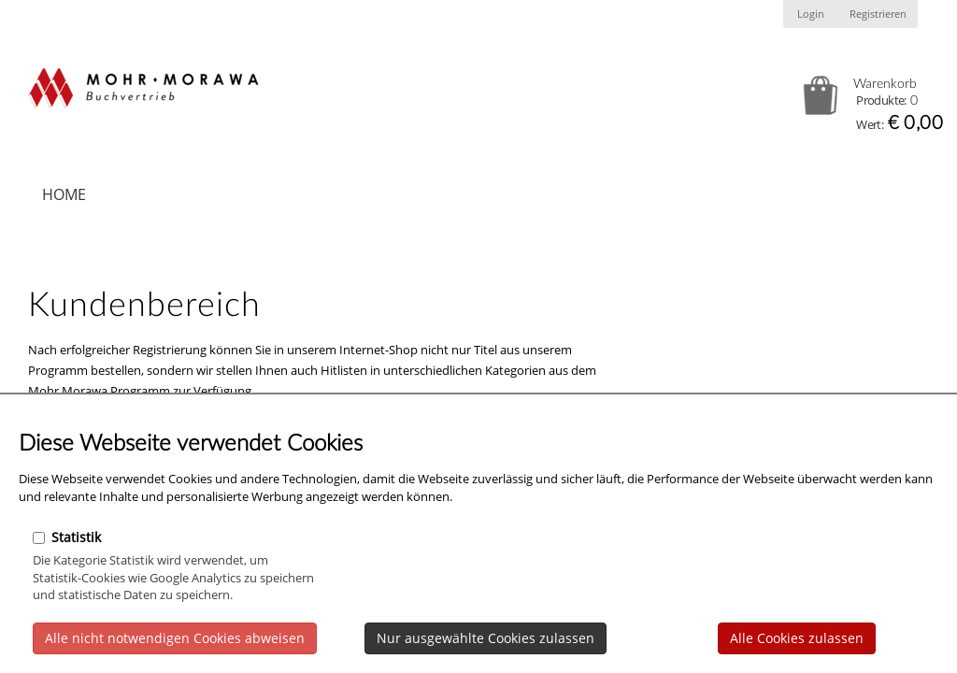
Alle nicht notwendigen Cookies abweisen (175, 638)
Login (810, 14)
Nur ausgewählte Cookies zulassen (485, 638)
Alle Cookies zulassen (797, 638)
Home (64, 194)
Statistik (67, 537)
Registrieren (878, 14)
